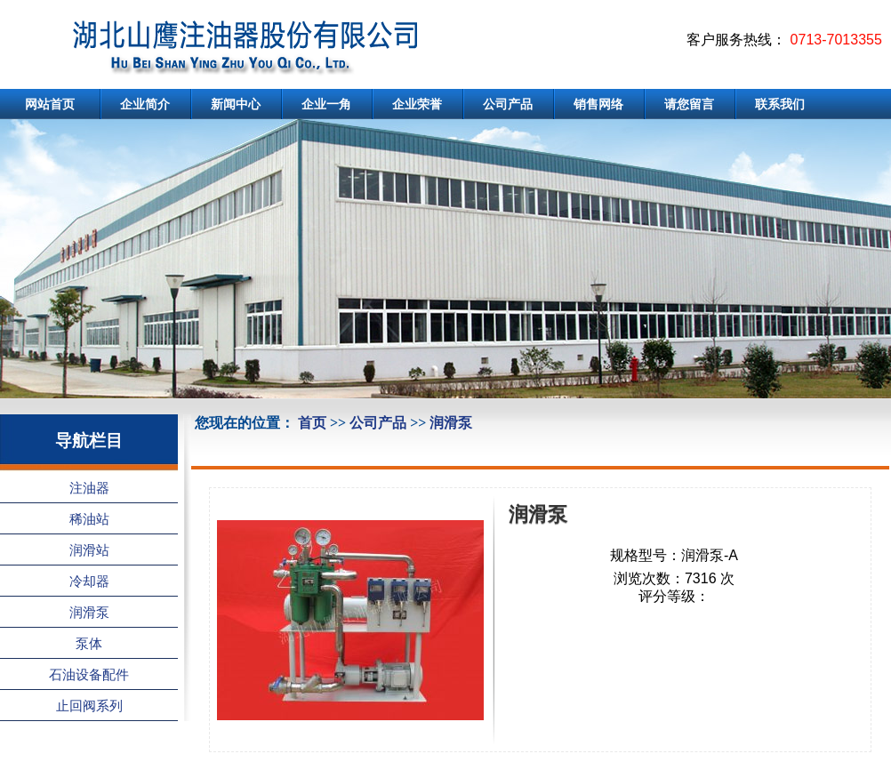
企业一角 (326, 104)
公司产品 (508, 104)
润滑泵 (450, 422)
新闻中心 (236, 104)
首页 (312, 422)
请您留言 (689, 104)
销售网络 (598, 104)
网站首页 (50, 104)
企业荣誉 (417, 104)
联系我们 (780, 104)
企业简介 (145, 104)
